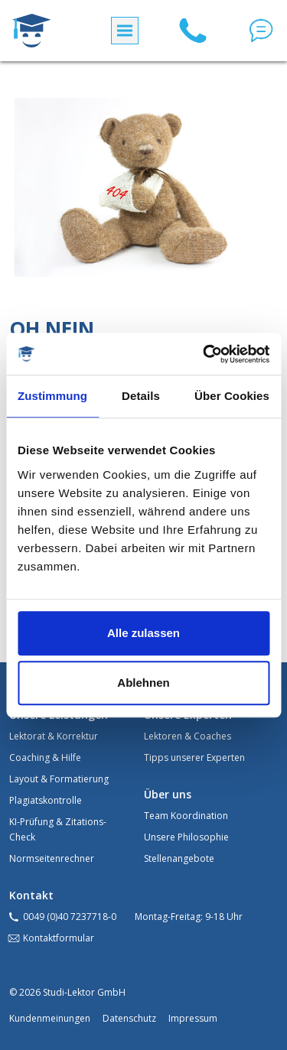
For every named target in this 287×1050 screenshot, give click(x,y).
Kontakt (31, 895)
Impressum (192, 1018)
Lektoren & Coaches (187, 736)
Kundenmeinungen (49, 1018)
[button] (261, 30)
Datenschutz (129, 1018)
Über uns (167, 794)
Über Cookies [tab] (231, 395)
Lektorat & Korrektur (53, 736)
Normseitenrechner (51, 858)
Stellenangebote (179, 858)
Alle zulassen (143, 632)
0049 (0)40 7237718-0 (69, 916)
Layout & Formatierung (59, 778)
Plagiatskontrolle (45, 800)
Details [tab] (141, 395)
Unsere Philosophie (186, 837)
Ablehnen (143, 682)
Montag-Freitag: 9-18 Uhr (189, 916)
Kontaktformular (58, 937)
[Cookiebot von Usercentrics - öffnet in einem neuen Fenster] (204, 354)
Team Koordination (186, 815)
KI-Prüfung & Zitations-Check (57, 829)
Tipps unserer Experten (194, 757)
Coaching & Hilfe (45, 757)
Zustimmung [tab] (52, 395)
